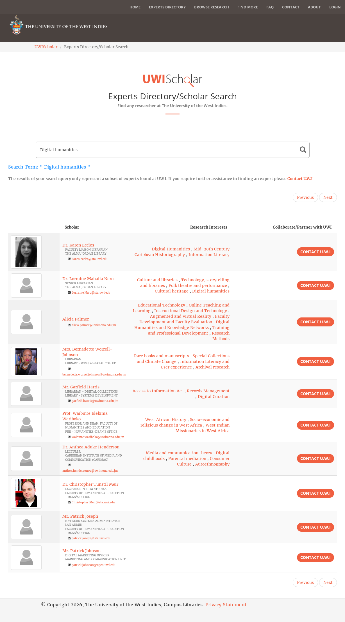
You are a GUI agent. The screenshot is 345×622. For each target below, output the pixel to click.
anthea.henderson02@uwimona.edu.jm (90, 471)
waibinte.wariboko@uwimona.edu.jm (98, 437)
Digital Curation (214, 396)
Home (135, 7)
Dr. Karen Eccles (78, 245)
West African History (165, 419)
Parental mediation (187, 458)
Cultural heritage (172, 291)
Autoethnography (212, 464)
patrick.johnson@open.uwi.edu (93, 565)
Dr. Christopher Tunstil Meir (90, 484)
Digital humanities (211, 291)
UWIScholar (46, 46)
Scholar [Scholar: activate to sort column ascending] (72, 227)
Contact (290, 7)
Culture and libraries (157, 279)
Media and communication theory (179, 452)
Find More (247, 7)
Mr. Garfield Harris (80, 387)
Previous (305, 197)
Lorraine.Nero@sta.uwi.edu (91, 292)
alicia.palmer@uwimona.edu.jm (94, 325)
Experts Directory (167, 7)
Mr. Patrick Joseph (80, 516)
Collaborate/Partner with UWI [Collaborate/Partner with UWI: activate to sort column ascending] (302, 227)
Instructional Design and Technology (190, 310)
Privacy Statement (226, 604)
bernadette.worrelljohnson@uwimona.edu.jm (94, 374)
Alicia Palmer (75, 319)
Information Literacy (209, 254)
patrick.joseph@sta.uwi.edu (91, 538)
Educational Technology (161, 305)
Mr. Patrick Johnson (81, 550)
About (314, 7)
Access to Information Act (158, 390)
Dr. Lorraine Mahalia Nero (88, 278)
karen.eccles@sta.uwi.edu (89, 259)
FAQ (270, 7)
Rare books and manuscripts (161, 355)
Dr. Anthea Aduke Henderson (90, 447)
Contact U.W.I (300, 178)
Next (328, 197)
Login (335, 7)
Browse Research (211, 7)
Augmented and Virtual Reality (180, 316)
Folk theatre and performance (198, 285)
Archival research (213, 367)
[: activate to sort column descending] (34, 227)
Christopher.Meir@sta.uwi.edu (93, 502)
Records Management (208, 390)
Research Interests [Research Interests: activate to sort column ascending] (208, 227)
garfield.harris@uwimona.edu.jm (95, 401)
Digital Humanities (171, 249)
